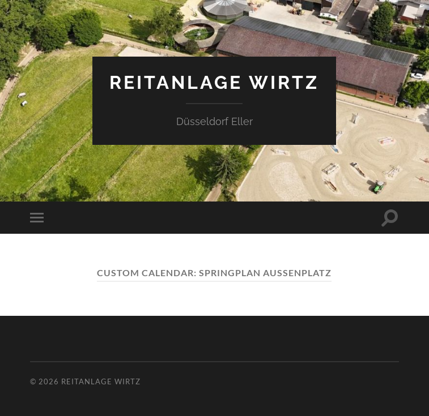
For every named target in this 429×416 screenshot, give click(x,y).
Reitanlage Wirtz (214, 82)
